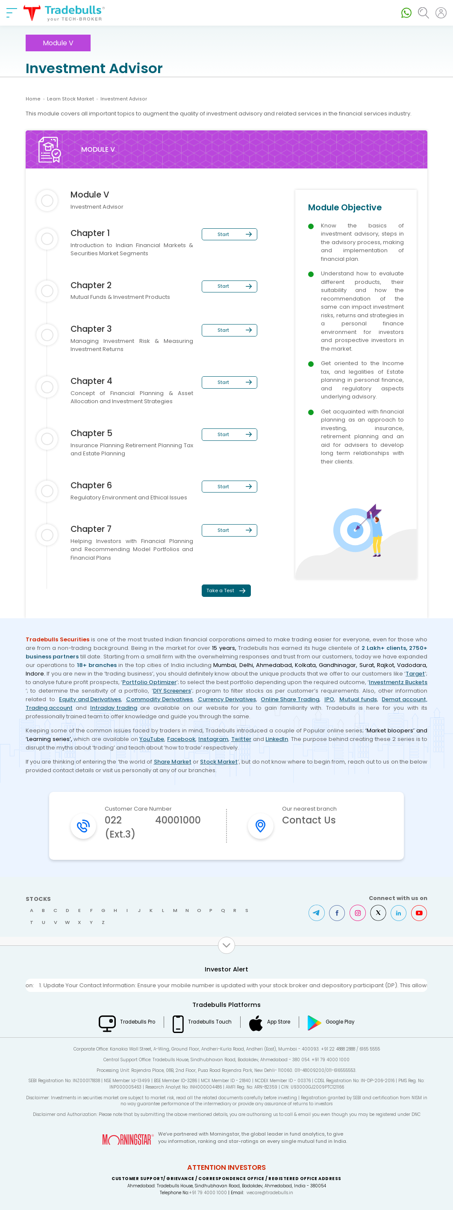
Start (223, 234)
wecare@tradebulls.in (270, 1192)
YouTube (151, 739)
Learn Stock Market (70, 99)
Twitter (241, 739)
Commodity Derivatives (159, 699)
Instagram (213, 739)
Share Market (172, 762)
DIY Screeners (172, 691)
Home (33, 99)
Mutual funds (358, 699)
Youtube (419, 913)
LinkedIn (276, 739)
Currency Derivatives (227, 699)
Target (415, 674)
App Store (278, 1021)
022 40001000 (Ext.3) (153, 827)
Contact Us (309, 820)
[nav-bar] (11, 13)
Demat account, (404, 699)
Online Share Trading (290, 699)
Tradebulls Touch (210, 1021)
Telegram (317, 913)
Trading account (49, 708)
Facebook (181, 739)
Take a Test (220, 590)
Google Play (340, 1021)
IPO (329, 699)
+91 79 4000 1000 (208, 1192)
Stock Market (219, 762)
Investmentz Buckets (398, 682)
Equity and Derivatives (90, 699)
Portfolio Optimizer (149, 682)
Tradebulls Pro (137, 1021)
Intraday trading (113, 708)
